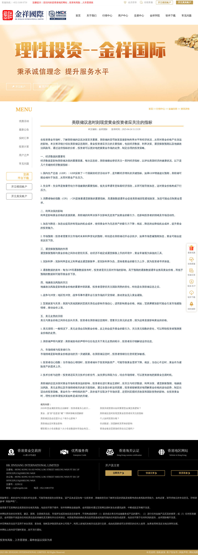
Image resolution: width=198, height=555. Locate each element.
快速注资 (151, 473)
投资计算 (24, 146)
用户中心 (123, 15)
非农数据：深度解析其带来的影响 (116, 423)
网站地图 (193, 552)
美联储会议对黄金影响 (51, 423)
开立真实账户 (184, 2)
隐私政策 (161, 552)
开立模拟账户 (164, 2)
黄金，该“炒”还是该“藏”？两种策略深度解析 (62, 413)
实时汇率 (24, 138)
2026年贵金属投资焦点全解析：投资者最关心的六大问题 (68, 408)
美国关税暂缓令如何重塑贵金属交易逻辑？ (120, 408)
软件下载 (171, 15)
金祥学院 (155, 15)
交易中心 (139, 15)
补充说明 (150, 552)
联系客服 (184, 473)
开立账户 (18, 86)
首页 (78, 15)
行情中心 (107, 15)
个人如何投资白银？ (109, 418)
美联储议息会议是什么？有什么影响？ (59, 418)
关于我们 (92, 15)
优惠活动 (24, 121)
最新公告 (24, 129)
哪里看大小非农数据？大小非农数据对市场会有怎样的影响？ (70, 428)
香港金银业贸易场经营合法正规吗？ (117, 428)
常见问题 (187, 15)
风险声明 (10, 501)
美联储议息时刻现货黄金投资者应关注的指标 (121, 413)
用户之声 (24, 155)
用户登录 (45, 86)
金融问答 (173, 109)
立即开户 (118, 473)
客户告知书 (172, 552)
